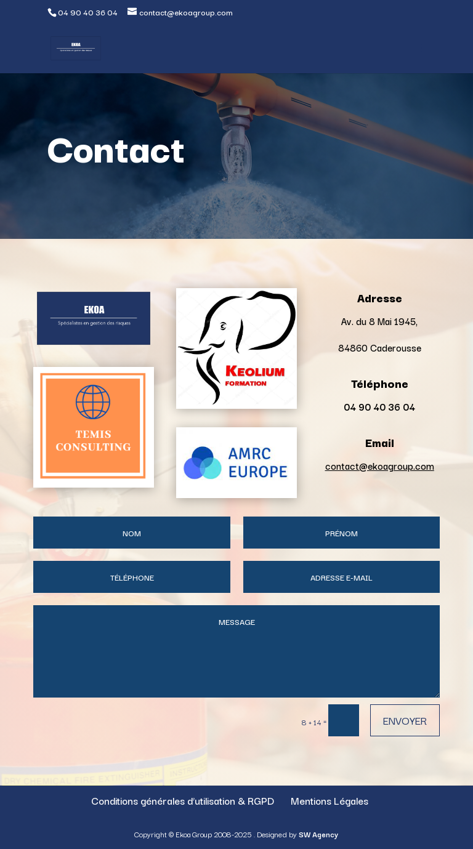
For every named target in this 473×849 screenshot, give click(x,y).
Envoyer (405, 720)
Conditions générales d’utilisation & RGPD (182, 800)
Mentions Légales (329, 800)
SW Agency (318, 834)
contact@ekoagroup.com (379, 465)
